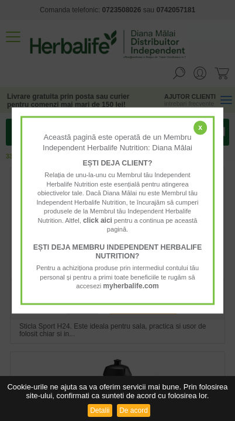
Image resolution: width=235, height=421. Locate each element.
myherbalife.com (130, 286)
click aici (97, 220)
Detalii (99, 410)
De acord (133, 410)
